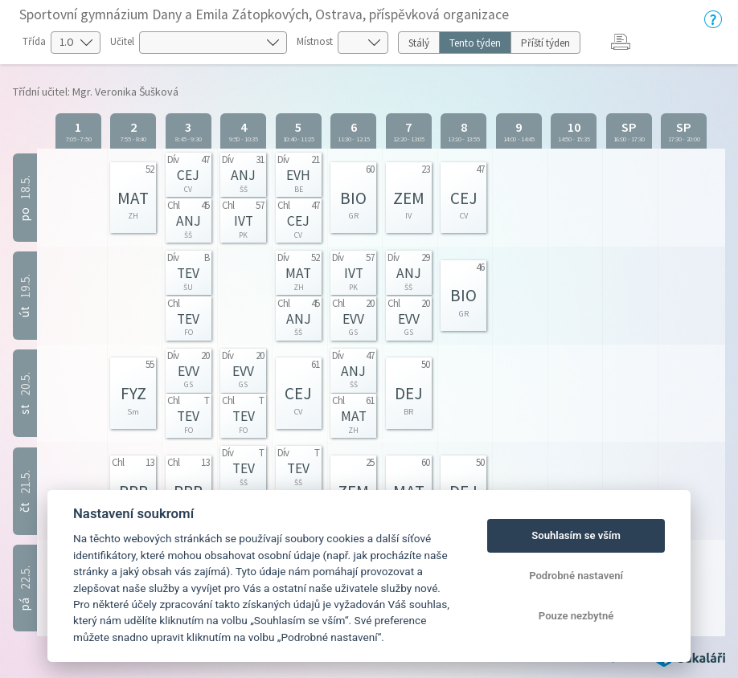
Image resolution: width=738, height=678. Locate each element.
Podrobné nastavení (576, 576)
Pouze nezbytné (576, 616)
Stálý (418, 43)
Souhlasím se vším (576, 535)
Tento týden (475, 43)
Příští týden (545, 43)
